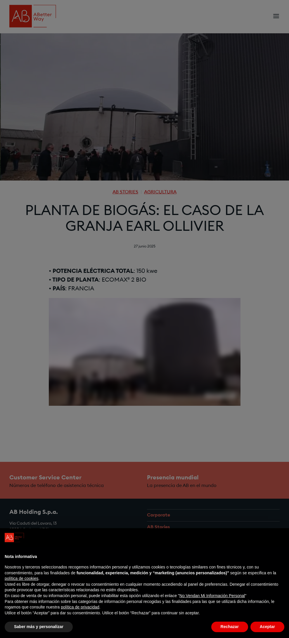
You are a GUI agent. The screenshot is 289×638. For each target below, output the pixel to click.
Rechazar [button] (230, 626)
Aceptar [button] (267, 626)
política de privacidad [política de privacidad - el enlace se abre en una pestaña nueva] (80, 607)
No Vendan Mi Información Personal (212, 595)
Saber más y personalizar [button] (38, 626)
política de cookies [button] (21, 578)
